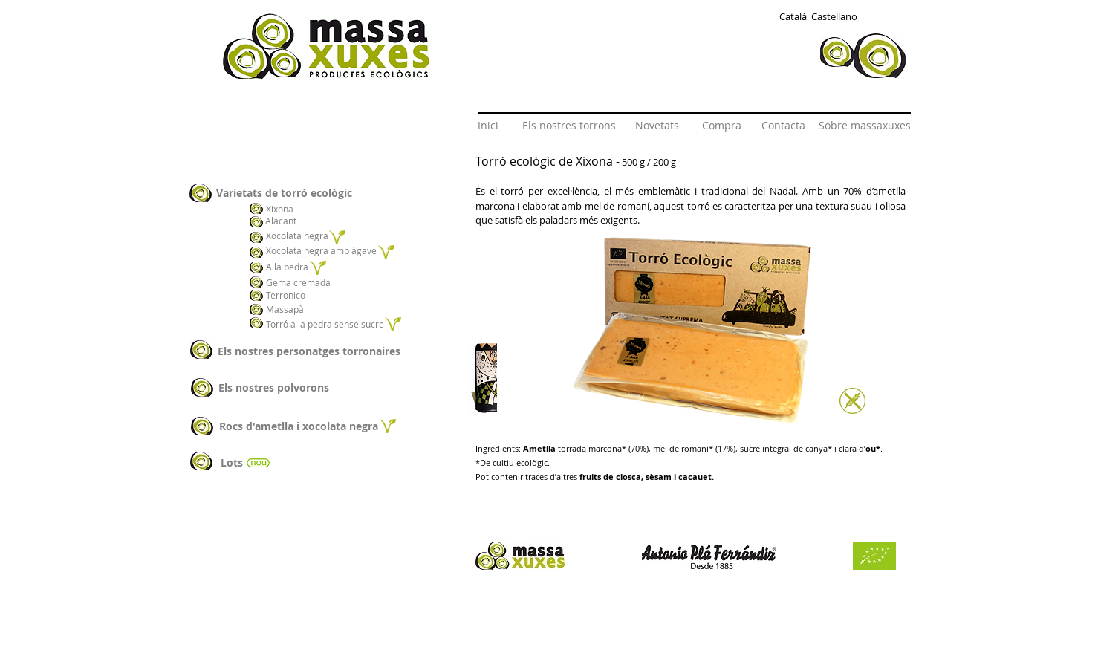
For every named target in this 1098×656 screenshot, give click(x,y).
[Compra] (721, 125)
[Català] (792, 16)
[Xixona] (286, 208)
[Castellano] (834, 16)
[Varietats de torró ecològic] (322, 193)
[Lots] (231, 462)
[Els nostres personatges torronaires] (308, 351)
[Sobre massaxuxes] (864, 125)
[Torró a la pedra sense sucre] (325, 323)
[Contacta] (783, 125)
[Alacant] (283, 221)
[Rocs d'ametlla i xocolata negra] (298, 426)
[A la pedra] (288, 267)
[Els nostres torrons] (569, 125)
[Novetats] (656, 125)
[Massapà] (295, 309)
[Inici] (488, 125)
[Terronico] (288, 295)
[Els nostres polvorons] (273, 387)
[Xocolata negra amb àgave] (323, 250)
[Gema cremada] (300, 282)
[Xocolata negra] (297, 235)
